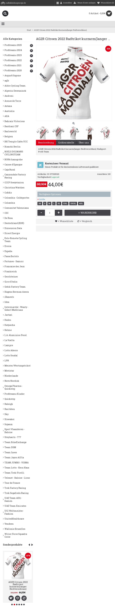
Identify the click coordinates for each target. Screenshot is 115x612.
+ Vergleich (86, 221)
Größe (42, 199)
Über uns (84, 142)
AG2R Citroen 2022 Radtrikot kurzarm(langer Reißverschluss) (18, 585)
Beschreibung (46, 142)
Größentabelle (66, 142)
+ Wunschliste (65, 221)
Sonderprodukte (12, 544)
